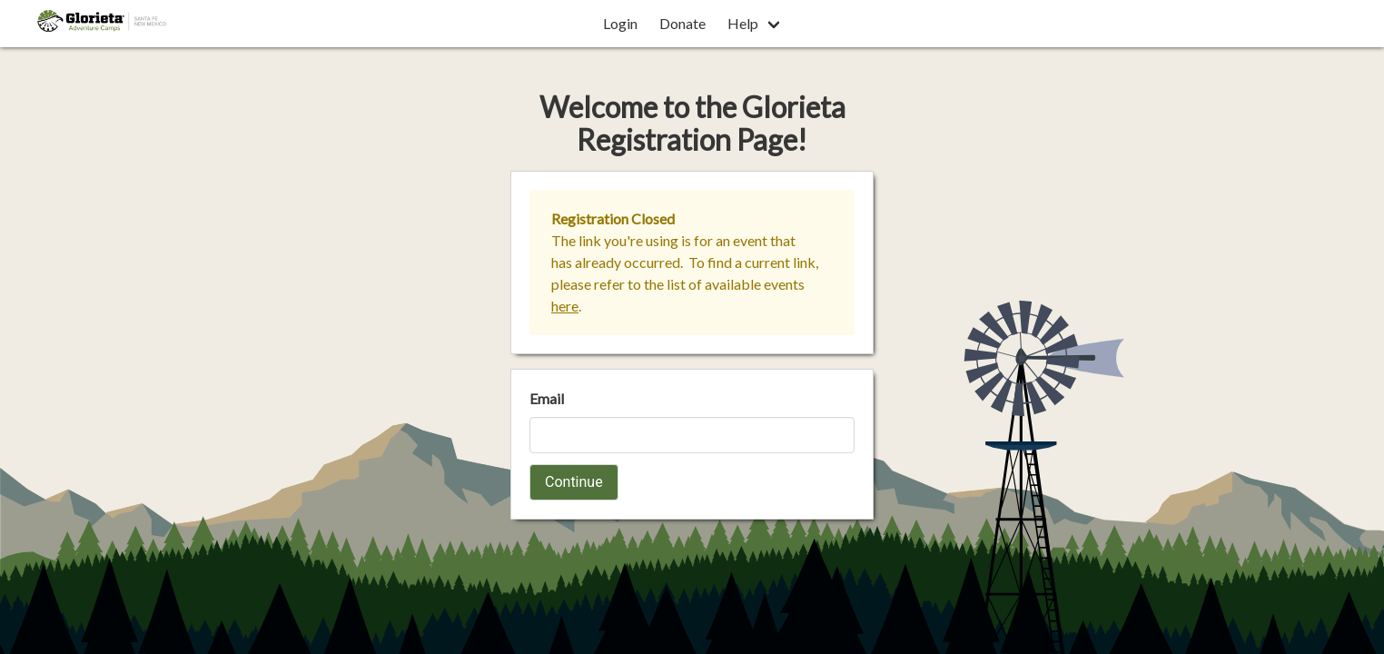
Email (546, 398)
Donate (682, 23)
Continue (574, 481)
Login (620, 23)
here (564, 305)
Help (742, 23)
